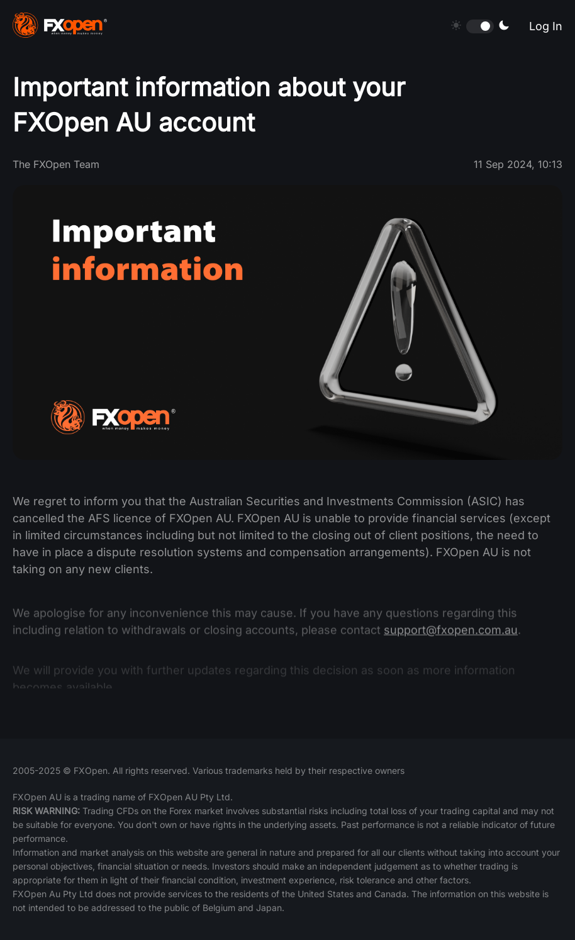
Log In (545, 26)
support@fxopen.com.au (451, 636)
